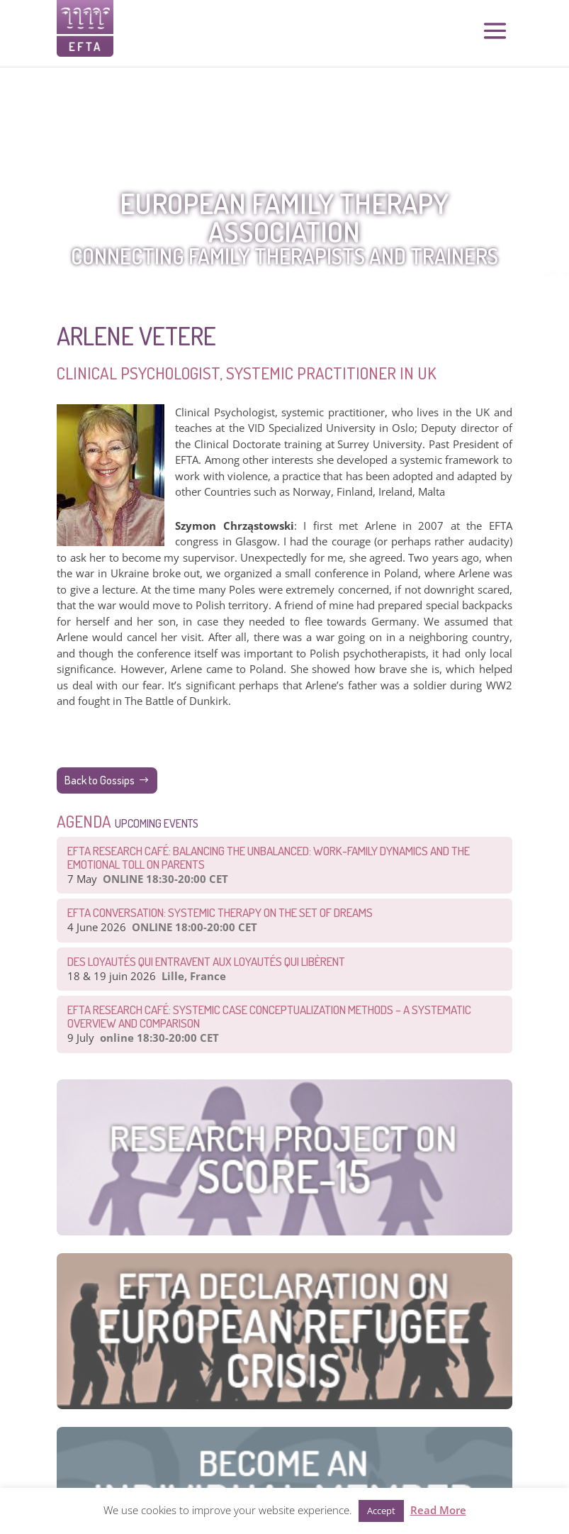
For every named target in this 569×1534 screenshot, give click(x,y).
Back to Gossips (99, 780)
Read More (438, 1510)
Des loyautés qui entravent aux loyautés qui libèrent (206, 961)
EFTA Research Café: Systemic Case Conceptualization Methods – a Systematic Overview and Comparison (269, 1016)
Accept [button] (381, 1510)
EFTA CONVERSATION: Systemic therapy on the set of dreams (220, 912)
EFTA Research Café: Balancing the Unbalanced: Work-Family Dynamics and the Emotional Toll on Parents (268, 857)
